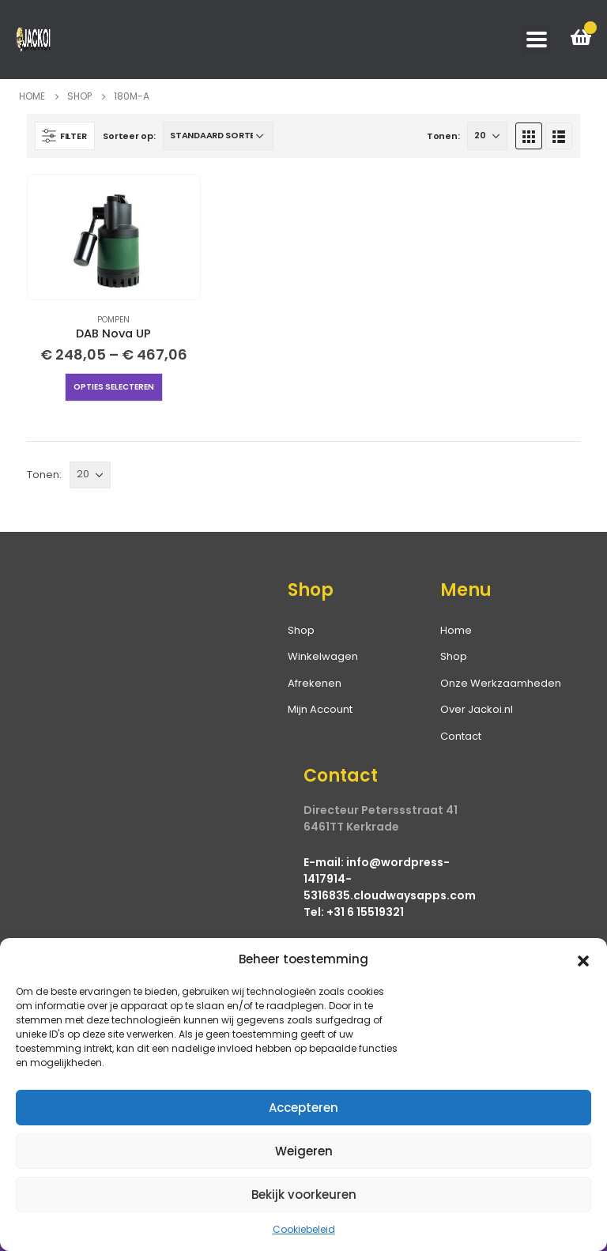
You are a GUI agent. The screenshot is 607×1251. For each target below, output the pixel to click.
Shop (453, 656)
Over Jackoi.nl (476, 709)
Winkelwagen (323, 656)
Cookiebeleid (304, 1229)
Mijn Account (320, 709)
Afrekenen (314, 683)
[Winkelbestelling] (218, 136)
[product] (114, 237)
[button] (583, 959)
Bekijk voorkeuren (303, 1194)
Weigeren (304, 1151)
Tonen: (443, 136)
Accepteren (303, 1107)
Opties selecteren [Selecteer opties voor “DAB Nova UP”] (114, 387)
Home (456, 630)
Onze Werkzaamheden (500, 683)
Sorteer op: (129, 136)
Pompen (113, 320)
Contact (460, 736)
